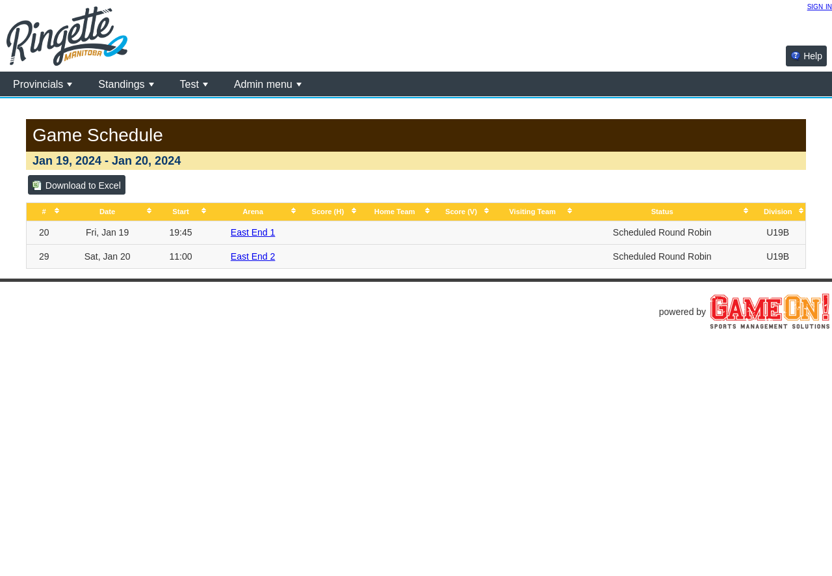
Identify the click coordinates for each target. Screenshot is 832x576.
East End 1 (253, 232)
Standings (125, 84)
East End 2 (253, 256)
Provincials (42, 84)
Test (194, 84)
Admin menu (268, 84)
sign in (819, 6)
